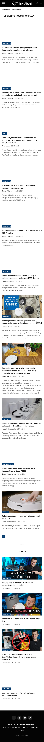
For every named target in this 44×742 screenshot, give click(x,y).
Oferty (5, 512)
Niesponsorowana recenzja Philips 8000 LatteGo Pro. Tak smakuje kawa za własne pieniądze (19, 657)
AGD (4, 134)
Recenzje (6, 271)
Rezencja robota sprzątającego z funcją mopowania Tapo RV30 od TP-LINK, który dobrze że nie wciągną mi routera (19, 370)
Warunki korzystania (25, 724)
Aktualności (8, 464)
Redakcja (11, 724)
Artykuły (6, 419)
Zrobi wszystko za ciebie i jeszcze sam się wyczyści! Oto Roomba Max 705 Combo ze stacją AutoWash (19, 140)
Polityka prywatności (11, 727)
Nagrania (7, 43)
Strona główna (6, 9)
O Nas (22, 730)
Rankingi (6, 316)
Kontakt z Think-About (30, 727)
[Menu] (3, 3)
